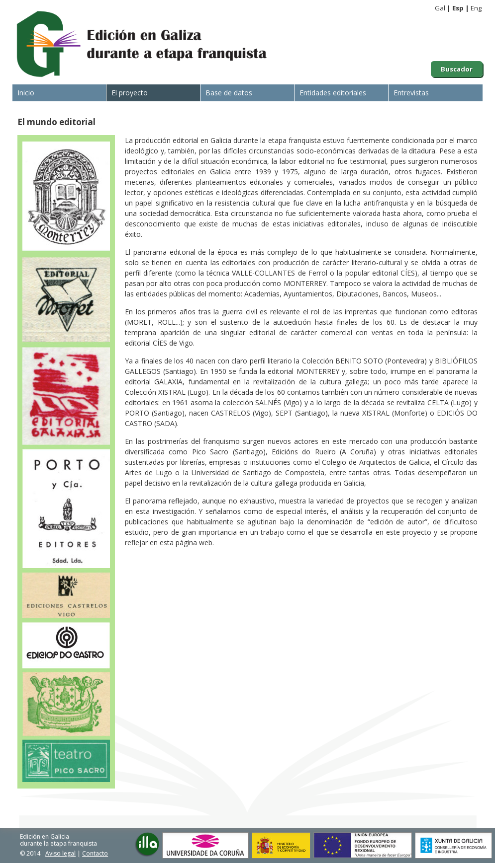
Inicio (25, 92)
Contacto (95, 853)
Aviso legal (60, 853)
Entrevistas (411, 92)
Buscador (457, 69)
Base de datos (228, 92)
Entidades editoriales (332, 92)
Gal (440, 7)
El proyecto (129, 92)
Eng (476, 7)
